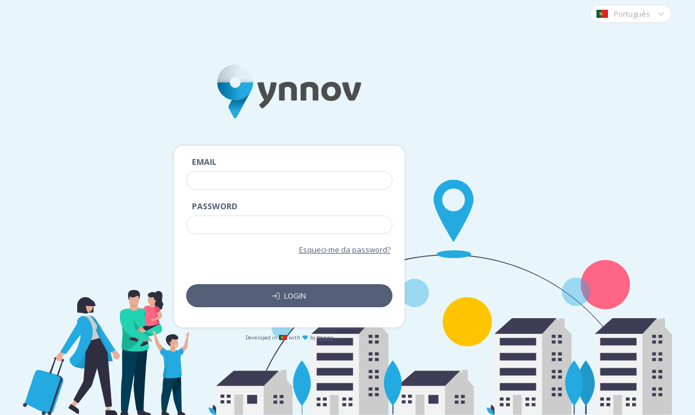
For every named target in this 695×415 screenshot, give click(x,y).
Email (204, 161)
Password (214, 206)
